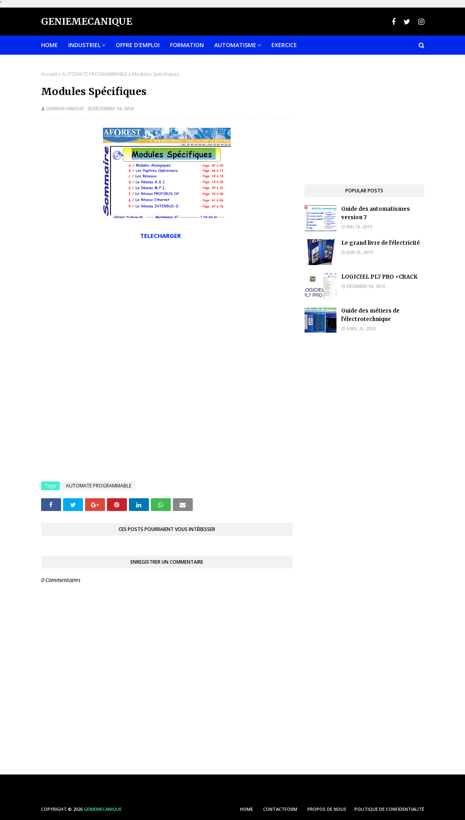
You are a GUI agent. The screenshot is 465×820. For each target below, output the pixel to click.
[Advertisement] (167, 306)
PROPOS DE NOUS (326, 809)
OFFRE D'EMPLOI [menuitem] (138, 45)
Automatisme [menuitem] (235, 45)
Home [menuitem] (49, 45)
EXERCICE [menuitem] (284, 45)
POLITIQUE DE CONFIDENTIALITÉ (389, 809)
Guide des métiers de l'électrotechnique (370, 315)
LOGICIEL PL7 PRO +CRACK (379, 276)
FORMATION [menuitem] (187, 45)
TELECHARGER (161, 236)
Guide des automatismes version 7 (375, 213)
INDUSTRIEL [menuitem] (84, 45)
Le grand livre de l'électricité (380, 243)
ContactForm (280, 809)
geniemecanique (65, 108)
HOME (246, 809)
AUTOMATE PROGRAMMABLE (94, 74)
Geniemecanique (86, 21)
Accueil (49, 74)
